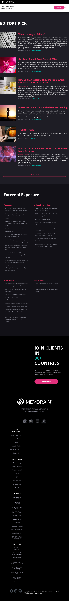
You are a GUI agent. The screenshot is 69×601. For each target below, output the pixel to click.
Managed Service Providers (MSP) (17, 537)
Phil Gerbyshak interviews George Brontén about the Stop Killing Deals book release (46, 215)
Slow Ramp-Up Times (17, 507)
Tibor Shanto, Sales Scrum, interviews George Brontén (15, 230)
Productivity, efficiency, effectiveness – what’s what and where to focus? (45, 234)
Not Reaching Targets (17, 498)
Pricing (17, 487)
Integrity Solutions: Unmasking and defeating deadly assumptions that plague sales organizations (16, 268)
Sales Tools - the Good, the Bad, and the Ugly (45, 223)
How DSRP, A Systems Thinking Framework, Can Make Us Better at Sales (41, 81)
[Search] (66, 7)
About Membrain (16, 435)
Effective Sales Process (17, 558)
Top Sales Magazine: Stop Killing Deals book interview (46, 285)
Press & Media (16, 446)
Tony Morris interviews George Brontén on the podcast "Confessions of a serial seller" (16, 209)
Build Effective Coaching (17, 548)
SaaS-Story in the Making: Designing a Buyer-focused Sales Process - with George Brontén (16, 223)
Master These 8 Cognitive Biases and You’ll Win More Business (43, 150)
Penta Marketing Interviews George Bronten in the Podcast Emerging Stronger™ (16, 261)
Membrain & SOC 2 (16, 449)
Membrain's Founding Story (42, 219)
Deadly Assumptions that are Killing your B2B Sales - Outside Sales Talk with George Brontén (16, 216)
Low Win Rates (16, 512)
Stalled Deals (17, 515)
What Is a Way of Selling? (31, 34)
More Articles (34, 174)
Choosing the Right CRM (17, 572)
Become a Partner (16, 439)
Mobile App (17, 480)
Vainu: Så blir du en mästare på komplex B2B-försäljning (15, 299)
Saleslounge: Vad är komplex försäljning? (15, 294)
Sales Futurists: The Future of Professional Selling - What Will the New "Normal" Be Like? (16, 247)
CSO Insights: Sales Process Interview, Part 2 (16, 303)
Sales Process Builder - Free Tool (17, 563)
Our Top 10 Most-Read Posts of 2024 (37, 58)
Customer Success (17, 526)
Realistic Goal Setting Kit (17, 577)
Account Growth (17, 470)
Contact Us (16, 453)
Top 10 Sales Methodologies (17, 553)
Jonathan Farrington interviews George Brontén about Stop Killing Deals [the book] (16, 241)
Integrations (17, 484)
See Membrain (46, 381)
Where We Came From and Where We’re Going (43, 107)
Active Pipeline (16, 466)
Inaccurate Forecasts (17, 502)
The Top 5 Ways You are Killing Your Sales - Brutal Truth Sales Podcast (46, 209)
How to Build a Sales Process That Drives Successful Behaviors (45, 240)
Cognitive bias (23, 155)
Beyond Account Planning (17, 568)
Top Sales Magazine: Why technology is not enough (46, 290)
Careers (16, 442)
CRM (17, 477)
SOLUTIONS (17, 519)
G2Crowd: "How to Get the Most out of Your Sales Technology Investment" (16, 285)
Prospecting (17, 463)
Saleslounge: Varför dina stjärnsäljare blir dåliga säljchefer (15, 290)
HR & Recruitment (16, 529)
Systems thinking (24, 86)
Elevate (17, 473)
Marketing (17, 522)
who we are (50, 115)
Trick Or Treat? (26, 129)
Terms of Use (38, 593)
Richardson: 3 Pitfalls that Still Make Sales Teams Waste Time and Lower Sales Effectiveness (16, 312)
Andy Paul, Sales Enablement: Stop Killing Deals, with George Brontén (16, 235)
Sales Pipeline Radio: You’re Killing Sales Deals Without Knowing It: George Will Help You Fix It (16, 255)
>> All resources (17, 582)
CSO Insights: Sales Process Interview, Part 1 (16, 306)
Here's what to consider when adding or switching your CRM (45, 229)
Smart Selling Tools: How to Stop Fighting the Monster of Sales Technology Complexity (16, 319)
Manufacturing (16, 533)
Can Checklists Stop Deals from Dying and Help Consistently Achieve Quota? (46, 245)
